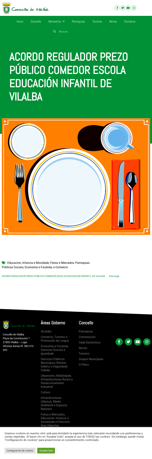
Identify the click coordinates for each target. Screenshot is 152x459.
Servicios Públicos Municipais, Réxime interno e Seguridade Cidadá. (54, 364)
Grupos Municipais (91, 359)
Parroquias (78, 21)
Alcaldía (46, 331)
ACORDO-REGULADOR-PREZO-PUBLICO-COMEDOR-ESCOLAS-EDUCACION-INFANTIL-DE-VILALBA (53, 276)
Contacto (129, 21)
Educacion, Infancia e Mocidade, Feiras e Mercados (40, 263)
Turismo (97, 21)
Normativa (57, 21)
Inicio (20, 21)
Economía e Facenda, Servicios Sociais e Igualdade (55, 349)
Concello (36, 21)
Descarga (114, 276)
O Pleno (84, 364)
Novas (113, 21)
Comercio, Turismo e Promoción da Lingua (55, 338)
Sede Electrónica (89, 342)
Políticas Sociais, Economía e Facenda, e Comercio (35, 267)
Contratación (87, 337)
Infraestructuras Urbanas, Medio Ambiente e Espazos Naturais (54, 403)
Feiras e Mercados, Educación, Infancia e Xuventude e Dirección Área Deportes (55, 420)
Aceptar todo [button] (46, 450)
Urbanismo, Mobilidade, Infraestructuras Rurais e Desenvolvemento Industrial (57, 381)
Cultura (45, 392)
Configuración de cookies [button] (20, 450)
